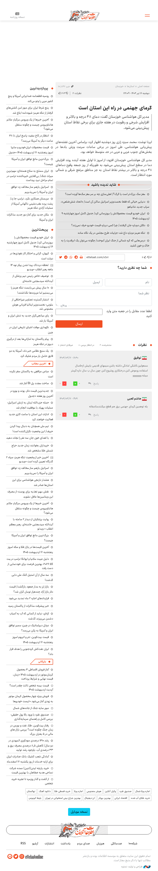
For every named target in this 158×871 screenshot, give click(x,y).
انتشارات (49, 843)
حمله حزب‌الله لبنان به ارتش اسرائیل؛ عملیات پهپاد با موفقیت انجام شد (30, 405)
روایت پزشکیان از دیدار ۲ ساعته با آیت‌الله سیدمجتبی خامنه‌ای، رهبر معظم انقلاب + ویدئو (31, 524)
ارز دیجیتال (89, 798)
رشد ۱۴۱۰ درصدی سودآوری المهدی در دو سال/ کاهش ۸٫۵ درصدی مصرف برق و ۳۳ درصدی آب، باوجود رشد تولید (30, 745)
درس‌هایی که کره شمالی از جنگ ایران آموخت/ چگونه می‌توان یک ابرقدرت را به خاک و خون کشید (105, 243)
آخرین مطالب (38, 364)
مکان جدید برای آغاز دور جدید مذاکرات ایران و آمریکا (30, 217)
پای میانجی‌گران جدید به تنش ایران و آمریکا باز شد (30, 318)
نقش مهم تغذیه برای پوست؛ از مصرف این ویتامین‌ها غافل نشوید (30, 494)
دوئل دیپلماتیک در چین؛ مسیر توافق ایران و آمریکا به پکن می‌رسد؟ (31, 628)
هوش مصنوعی (94, 791)
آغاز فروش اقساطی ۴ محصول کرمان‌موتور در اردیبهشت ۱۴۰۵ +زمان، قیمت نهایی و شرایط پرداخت (33, 674)
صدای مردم (83, 843)
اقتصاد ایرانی (120, 798)
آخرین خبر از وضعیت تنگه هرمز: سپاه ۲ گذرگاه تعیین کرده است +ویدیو (29, 459)
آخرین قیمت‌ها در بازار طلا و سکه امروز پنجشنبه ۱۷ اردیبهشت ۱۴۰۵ (30, 549)
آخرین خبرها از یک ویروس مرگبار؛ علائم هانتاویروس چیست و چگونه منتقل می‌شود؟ (30, 124)
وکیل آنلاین (110, 791)
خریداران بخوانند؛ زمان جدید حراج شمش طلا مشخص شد (32, 448)
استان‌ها (130, 86)
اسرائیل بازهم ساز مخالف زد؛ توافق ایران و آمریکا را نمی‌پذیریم (32, 189)
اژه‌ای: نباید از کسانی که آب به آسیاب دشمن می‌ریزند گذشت (31, 616)
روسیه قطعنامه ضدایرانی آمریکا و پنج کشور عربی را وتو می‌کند (30, 98)
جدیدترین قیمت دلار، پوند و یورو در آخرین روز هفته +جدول (31, 393)
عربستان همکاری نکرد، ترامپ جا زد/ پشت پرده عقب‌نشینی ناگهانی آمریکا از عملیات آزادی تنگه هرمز (31, 203)
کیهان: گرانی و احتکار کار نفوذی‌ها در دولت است (31, 256)
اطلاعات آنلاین (84, 15)
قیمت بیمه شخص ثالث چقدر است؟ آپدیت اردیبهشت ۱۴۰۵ (31, 687)
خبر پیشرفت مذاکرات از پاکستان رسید (28, 606)
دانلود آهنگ (45, 791)
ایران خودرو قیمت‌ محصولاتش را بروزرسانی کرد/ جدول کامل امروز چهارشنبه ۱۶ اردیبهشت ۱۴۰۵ (30, 242)
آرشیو (35, 843)
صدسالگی (116, 843)
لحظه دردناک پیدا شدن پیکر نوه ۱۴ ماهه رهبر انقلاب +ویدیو (31, 267)
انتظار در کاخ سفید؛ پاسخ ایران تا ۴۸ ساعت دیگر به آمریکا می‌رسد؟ (31, 138)
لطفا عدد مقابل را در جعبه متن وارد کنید (129, 314)
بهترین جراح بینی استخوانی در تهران (63, 798)
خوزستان (119, 86)
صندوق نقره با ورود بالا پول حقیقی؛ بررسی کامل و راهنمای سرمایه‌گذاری (32, 716)
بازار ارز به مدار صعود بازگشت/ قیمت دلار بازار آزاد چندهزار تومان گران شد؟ (31, 589)
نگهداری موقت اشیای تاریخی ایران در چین (31, 330)
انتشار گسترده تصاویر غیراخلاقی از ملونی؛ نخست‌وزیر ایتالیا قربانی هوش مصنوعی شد (32, 304)
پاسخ (96, 383)
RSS (23, 843)
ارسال (79, 323)
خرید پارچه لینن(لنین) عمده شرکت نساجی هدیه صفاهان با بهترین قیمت (31, 770)
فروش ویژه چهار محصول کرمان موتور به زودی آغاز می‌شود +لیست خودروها (31, 699)
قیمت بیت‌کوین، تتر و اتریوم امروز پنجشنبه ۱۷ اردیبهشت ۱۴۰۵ (33, 639)
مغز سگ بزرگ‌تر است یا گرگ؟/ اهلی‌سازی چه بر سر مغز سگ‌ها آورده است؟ (105, 194)
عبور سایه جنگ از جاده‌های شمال (31, 708)
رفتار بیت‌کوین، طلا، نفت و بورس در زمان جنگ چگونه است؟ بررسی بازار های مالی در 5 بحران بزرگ (31, 729)
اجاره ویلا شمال (142, 791)
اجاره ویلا (78, 791)
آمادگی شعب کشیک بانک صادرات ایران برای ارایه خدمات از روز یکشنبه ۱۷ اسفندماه (30, 759)
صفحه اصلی (143, 86)
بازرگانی (42, 662)
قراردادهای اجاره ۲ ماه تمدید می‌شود (29, 598)
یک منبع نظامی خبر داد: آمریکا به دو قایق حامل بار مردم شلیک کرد (31, 353)
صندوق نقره (125, 791)
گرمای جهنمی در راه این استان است (115, 108)
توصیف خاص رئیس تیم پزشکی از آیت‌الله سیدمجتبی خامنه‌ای (33, 278)
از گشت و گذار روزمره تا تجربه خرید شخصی (32, 781)
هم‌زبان (100, 843)
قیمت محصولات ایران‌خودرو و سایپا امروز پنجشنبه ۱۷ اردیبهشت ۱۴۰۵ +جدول (31, 150)
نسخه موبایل (79, 811)
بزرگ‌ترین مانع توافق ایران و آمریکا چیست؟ (32, 538)
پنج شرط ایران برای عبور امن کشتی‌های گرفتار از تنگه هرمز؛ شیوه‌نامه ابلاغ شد (29, 110)
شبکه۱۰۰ (133, 843)
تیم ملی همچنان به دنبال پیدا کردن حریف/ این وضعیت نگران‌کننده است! (31, 429)
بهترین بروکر (105, 798)
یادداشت (66, 843)
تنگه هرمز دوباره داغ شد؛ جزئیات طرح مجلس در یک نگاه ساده (111, 233)
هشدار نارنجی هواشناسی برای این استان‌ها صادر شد (32, 482)
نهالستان (31, 791)
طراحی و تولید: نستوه (136, 867)
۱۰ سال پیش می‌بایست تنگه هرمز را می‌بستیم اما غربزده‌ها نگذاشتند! (32, 290)
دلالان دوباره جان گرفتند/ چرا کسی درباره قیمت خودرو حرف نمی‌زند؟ (108, 225)
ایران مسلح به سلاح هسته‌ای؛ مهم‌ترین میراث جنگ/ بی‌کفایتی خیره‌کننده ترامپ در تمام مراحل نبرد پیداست (29, 175)
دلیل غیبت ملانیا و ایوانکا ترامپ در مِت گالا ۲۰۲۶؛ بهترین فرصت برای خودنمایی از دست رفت (30, 563)
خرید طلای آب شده (140, 798)
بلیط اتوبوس (35, 798)
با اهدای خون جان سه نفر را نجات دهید (27, 438)
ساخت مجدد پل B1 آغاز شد (34, 383)
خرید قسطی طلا (62, 791)
